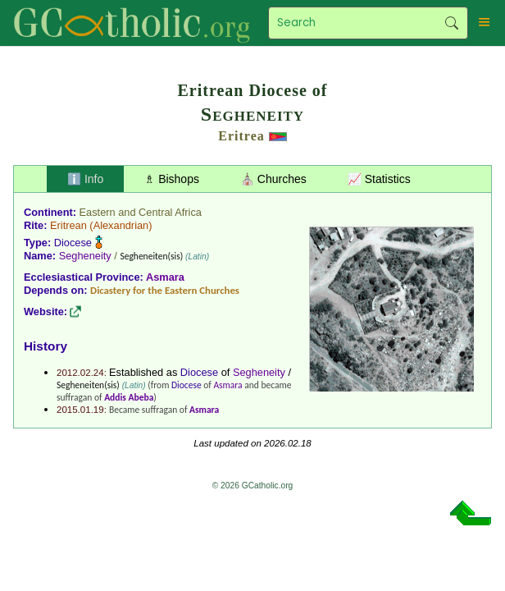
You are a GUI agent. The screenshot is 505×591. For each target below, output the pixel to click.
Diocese (73, 242)
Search (452, 23)
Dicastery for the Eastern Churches (164, 290)
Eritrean (68, 225)
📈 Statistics (379, 179)
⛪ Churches (273, 179)
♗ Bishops (171, 179)
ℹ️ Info (85, 179)
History (45, 346)
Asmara (165, 277)
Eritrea (241, 136)
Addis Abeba (128, 397)
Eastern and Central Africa (141, 212)
